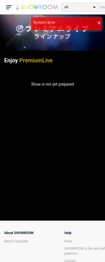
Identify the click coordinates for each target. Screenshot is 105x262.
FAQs (68, 241)
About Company (16, 241)
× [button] (99, 22)
